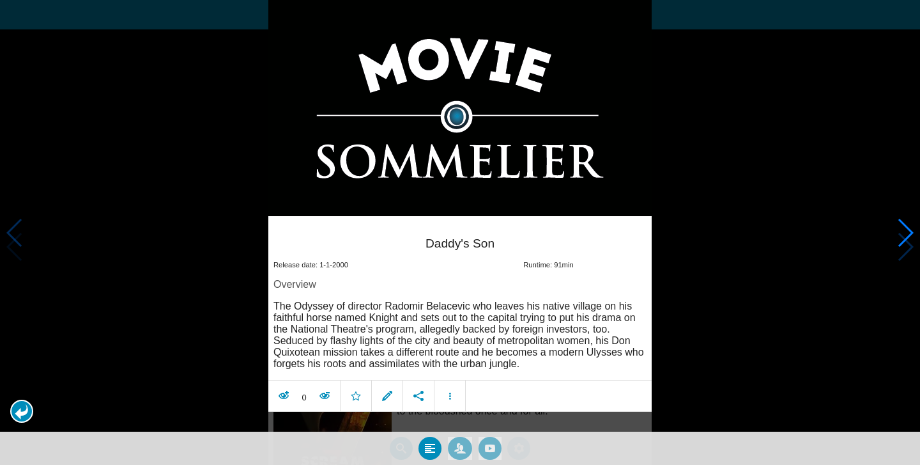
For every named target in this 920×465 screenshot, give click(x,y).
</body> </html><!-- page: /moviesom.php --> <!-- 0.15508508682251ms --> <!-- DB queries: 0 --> (460, 232)
